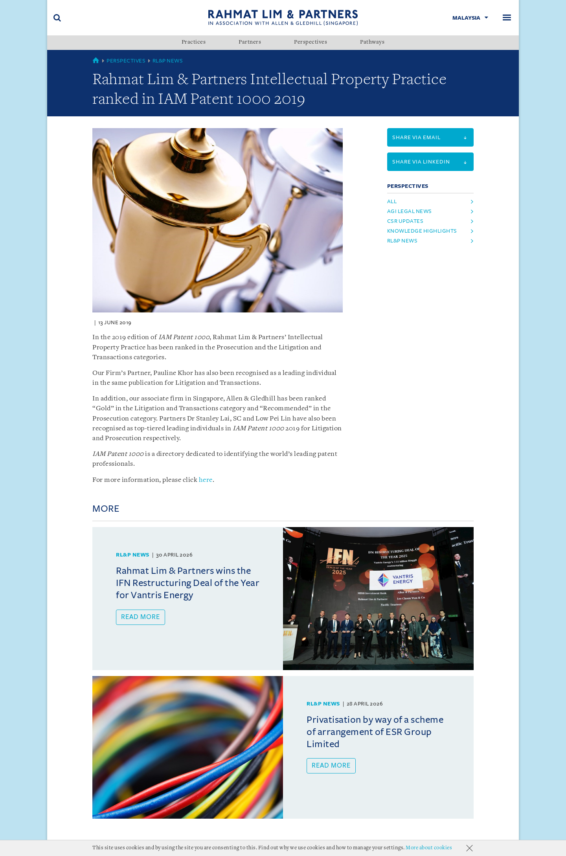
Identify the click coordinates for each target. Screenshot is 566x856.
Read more (140, 617)
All (392, 201)
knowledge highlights (422, 231)
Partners (250, 42)
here (206, 480)
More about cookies (429, 847)
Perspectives (310, 42)
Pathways (372, 42)
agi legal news (409, 211)
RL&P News (168, 61)
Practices (194, 42)
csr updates (405, 221)
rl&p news (402, 241)
